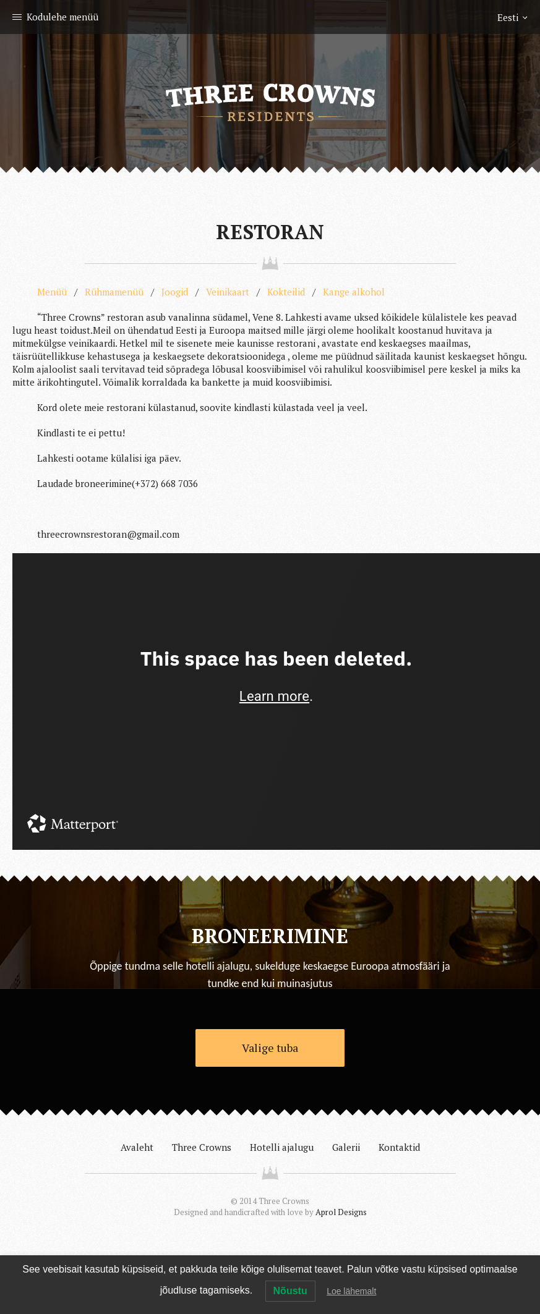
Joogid (174, 292)
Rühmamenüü (114, 292)
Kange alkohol (354, 292)
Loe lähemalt (351, 1291)
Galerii (346, 1147)
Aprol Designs (341, 1212)
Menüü (52, 292)
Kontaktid (399, 1147)
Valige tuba (270, 1047)
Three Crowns (201, 1147)
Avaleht (137, 1147)
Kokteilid (286, 292)
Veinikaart (227, 292)
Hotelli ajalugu (282, 1147)
